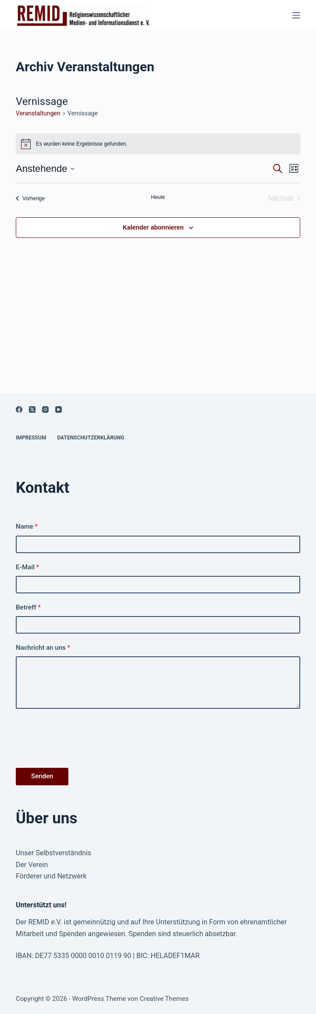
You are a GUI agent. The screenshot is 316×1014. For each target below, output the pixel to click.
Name (27, 526)
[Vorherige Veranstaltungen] (30, 198)
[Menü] (296, 15)
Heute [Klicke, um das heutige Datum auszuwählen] (158, 197)
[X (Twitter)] (32, 409)
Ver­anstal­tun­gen (38, 113)
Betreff (28, 607)
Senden (42, 776)
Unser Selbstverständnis (53, 853)
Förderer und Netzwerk (51, 876)
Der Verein (32, 865)
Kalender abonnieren (153, 227)
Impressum (31, 438)
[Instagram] (45, 409)
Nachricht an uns (43, 648)
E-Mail (27, 567)
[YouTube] (58, 409)
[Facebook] (19, 409)
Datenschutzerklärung (90, 438)
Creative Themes (164, 999)
